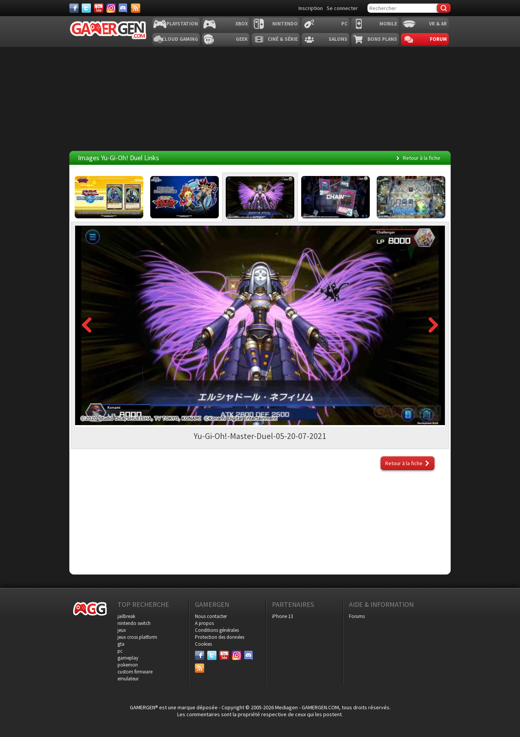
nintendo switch (134, 623)
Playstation (182, 23)
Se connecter (342, 8)
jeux (121, 630)
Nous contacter (211, 616)
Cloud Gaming (180, 39)
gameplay (127, 658)
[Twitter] (86, 8)
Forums (357, 616)
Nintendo (285, 23)
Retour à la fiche (421, 157)
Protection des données (219, 637)
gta (120, 644)
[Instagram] (111, 8)
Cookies (203, 644)
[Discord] (123, 8)
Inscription (311, 8)
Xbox (241, 23)
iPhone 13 (282, 616)
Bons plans (382, 39)
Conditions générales (217, 630)
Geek (242, 39)
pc (119, 651)
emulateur (128, 678)
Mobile (388, 23)
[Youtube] (98, 8)
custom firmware (135, 671)
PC (344, 23)
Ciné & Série (283, 39)
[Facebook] (74, 8)
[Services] (135, 8)
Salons (338, 39)
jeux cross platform (137, 637)
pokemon (127, 665)
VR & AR (438, 23)
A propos (204, 623)
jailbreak (126, 616)
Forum (438, 39)
